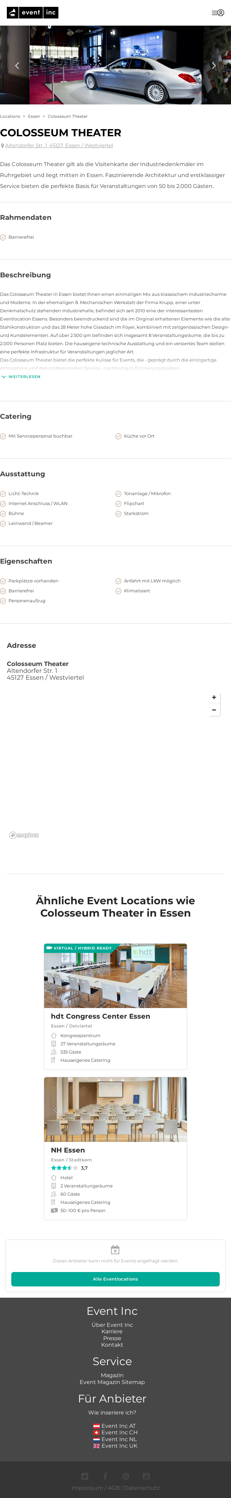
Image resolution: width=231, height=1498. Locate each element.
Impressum (87, 1488)
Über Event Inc (112, 1325)
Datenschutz (142, 1488)
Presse (112, 1338)
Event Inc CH (115, 1432)
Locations (10, 116)
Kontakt (112, 1345)
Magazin (112, 1375)
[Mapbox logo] (24, 835)
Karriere (112, 1331)
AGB (114, 1488)
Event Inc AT (114, 1426)
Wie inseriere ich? (112, 1412)
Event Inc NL (115, 1439)
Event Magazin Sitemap (112, 1382)
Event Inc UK (115, 1446)
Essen (34, 116)
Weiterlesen (20, 376)
